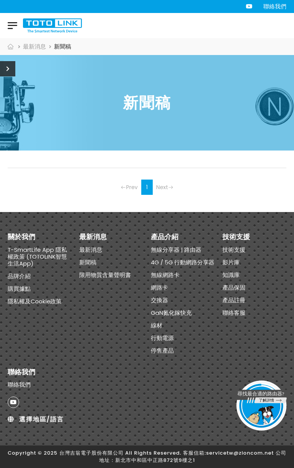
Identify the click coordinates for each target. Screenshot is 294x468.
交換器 (159, 300)
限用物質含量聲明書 (105, 275)
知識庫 (231, 275)
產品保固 (233, 287)
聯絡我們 (274, 6)
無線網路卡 (165, 275)
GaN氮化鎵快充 (171, 313)
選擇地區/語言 (36, 419)
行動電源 (162, 338)
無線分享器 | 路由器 (176, 250)
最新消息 (34, 46)
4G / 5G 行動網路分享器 (182, 262)
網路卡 (159, 287)
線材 (156, 325)
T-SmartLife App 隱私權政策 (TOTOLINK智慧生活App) (37, 256)
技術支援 (233, 250)
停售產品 (162, 351)
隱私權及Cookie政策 (35, 301)
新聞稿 (87, 262)
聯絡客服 (233, 313)
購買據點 (19, 289)
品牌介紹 (19, 276)
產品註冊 (233, 300)
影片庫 (231, 262)
